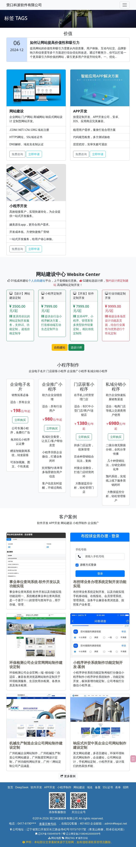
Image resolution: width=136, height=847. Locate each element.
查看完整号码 (47, 824)
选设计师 (76, 347)
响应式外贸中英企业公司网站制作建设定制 (99, 745)
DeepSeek (22, 787)
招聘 (126, 787)
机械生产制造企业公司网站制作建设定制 (36, 745)
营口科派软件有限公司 (24, 4)
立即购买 (20, 420)
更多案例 (68, 776)
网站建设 (79, 787)
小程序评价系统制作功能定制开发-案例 (98, 664)
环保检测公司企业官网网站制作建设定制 (36, 664)
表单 (118, 787)
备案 (98, 787)
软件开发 (36, 787)
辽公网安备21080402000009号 (82, 833)
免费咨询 (17, 154)
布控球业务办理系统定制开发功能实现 (99, 583)
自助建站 (59, 347)
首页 (10, 787)
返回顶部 (133, 759)
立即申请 (34, 154)
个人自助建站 (36, 281)
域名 (90, 787)
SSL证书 (108, 787)
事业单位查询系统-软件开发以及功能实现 (34, 583)
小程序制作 (64, 787)
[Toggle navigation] (125, 4)
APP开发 (49, 787)
